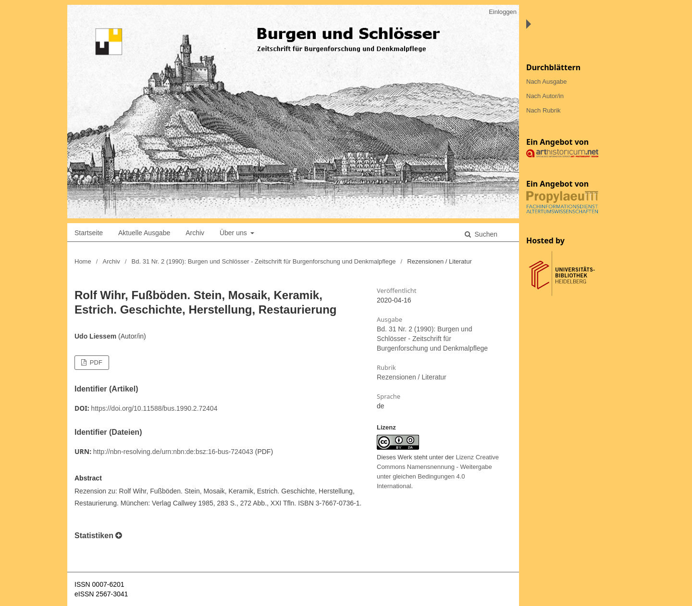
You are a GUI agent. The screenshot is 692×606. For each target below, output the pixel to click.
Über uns (234, 233)
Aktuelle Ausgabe (144, 233)
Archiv (194, 233)
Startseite (88, 233)
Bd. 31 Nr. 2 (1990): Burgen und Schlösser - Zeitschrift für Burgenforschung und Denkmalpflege (264, 261)
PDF (95, 362)
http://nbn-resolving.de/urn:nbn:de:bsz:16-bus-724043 (173, 451)
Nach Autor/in (545, 96)
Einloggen (503, 11)
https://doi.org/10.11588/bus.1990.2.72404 (154, 408)
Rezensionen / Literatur (411, 377)
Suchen (485, 234)
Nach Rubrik (543, 110)
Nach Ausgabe (546, 81)
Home (82, 261)
